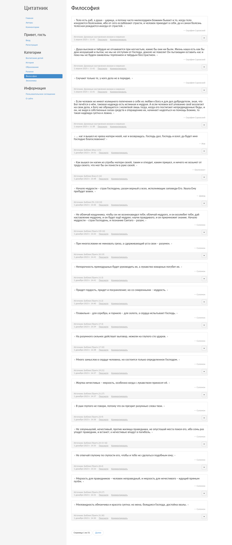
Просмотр (102, 39)
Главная (29, 18)
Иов (203, 143)
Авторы (29, 22)
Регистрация (32, 45)
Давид (202, 196)
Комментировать (118, 39)
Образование (32, 67)
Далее (98, 532)
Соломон (201, 225)
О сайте (29, 98)
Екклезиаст (200, 169)
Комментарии (32, 27)
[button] (204, 37)
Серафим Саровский (195, 30)
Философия (31, 76)
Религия (30, 71)
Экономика (31, 80)
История (30, 62)
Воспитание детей (34, 58)
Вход (28, 40)
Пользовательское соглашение (40, 94)
